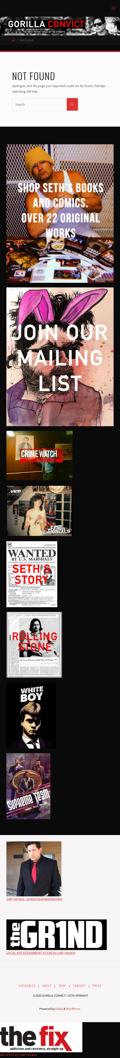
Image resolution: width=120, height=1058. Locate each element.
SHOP (62, 986)
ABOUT (47, 986)
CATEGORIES (26, 986)
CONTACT (79, 986)
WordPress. (73, 1008)
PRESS (97, 986)
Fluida (59, 1008)
